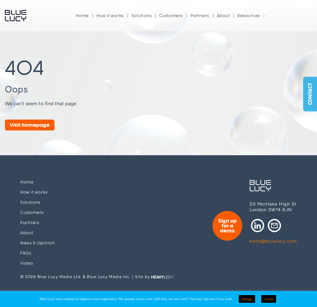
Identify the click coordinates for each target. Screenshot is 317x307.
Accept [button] (268, 299)
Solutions (142, 16)
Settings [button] (247, 299)
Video (26, 263)
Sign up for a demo (227, 226)
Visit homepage (30, 125)
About (223, 16)
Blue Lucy (15, 15)
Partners (199, 16)
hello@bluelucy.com (273, 241)
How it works (110, 16)
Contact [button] (310, 94)
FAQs (25, 253)
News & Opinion (37, 243)
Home (82, 16)
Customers (171, 16)
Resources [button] (249, 16)
